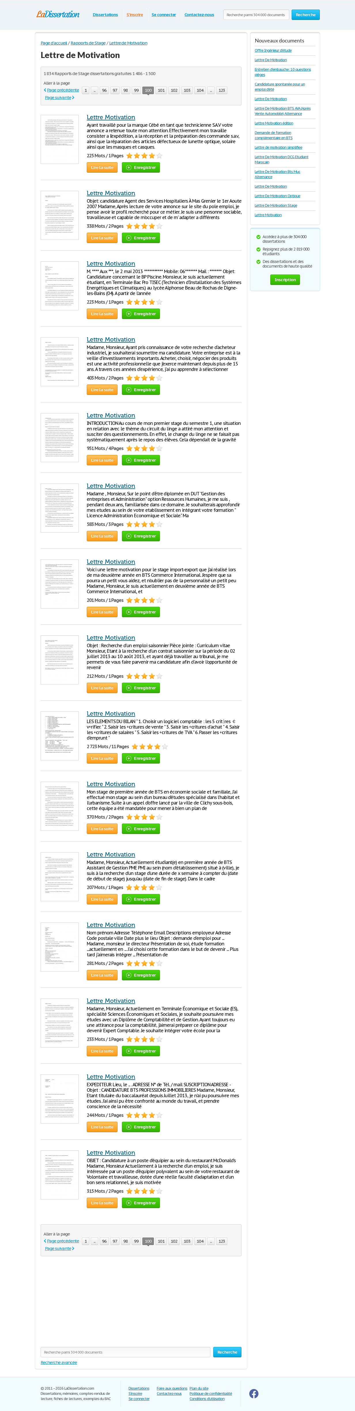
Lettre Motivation (111, 117)
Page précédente (63, 90)
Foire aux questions (172, 1388)
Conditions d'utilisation (207, 1398)
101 (161, 90)
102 (174, 90)
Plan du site (199, 1388)
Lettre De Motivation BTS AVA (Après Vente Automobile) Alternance (283, 111)
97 (115, 90)
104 (200, 90)
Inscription (285, 279)
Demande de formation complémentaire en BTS (273, 135)
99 (136, 90)
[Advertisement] (89, 1305)
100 (148, 90)
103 (187, 90)
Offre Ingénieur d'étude (273, 50)
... (94, 90)
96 (104, 90)
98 (125, 90)
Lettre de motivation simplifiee (278, 147)
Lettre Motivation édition (274, 123)
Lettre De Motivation (271, 59)
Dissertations (105, 14)
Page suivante (58, 97)
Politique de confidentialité (211, 1393)
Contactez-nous (199, 14)
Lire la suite (102, 167)
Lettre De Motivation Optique (277, 195)
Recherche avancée (59, 1362)
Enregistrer (141, 167)
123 (221, 90)
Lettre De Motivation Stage (276, 205)
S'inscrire (134, 14)
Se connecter (164, 14)
